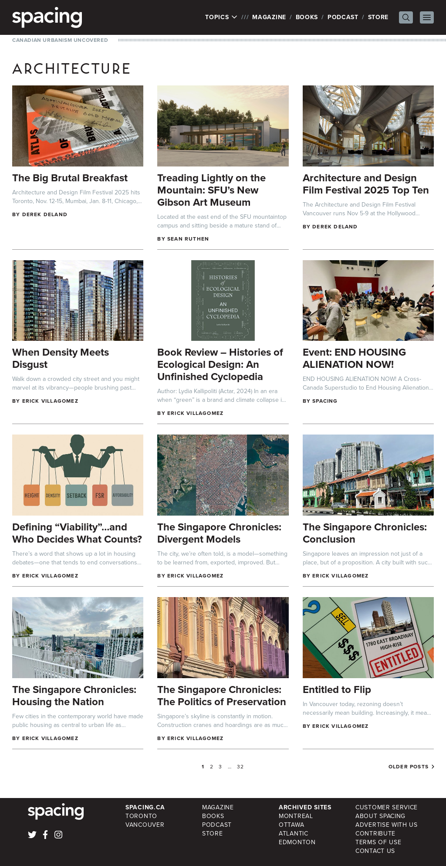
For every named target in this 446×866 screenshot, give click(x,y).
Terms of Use (378, 842)
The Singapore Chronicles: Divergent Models (219, 533)
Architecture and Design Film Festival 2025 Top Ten (366, 184)
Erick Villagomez (50, 401)
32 (240, 767)
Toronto (141, 816)
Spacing (325, 401)
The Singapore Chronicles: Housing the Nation (74, 696)
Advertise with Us (386, 824)
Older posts (409, 766)
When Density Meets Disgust (60, 358)
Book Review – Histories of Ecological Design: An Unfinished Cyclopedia (220, 364)
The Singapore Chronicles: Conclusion (365, 533)
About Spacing (380, 816)
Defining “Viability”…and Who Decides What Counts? (77, 533)
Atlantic (293, 833)
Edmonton (297, 842)
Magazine (269, 17)
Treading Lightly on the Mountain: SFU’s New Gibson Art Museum (211, 190)
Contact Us (375, 851)
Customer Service (386, 807)
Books (307, 17)
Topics (221, 17)
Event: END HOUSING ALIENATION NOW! (354, 358)
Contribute (375, 833)
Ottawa (291, 824)
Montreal (296, 816)
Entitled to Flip (337, 689)
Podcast (343, 17)
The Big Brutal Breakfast (70, 178)
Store (378, 17)
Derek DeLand (45, 214)
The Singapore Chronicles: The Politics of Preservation (221, 696)
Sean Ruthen (188, 239)
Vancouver (144, 824)
